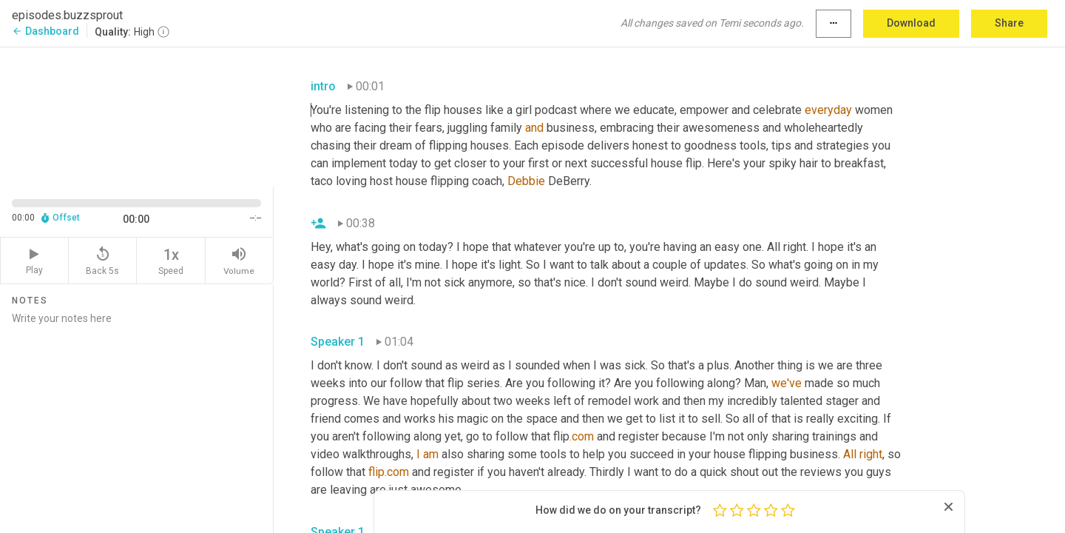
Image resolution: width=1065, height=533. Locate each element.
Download (911, 23)
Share (1009, 23)
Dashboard (45, 31)
